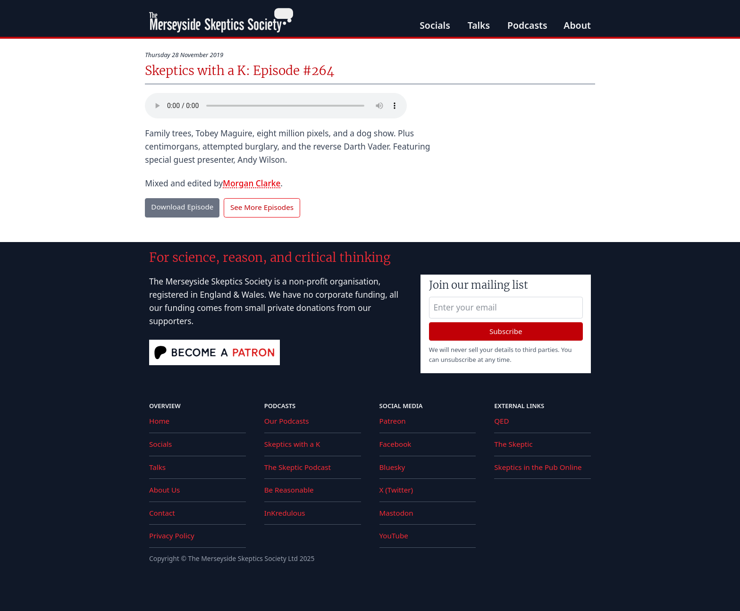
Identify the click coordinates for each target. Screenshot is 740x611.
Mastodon (396, 513)
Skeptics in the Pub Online (537, 467)
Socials (435, 25)
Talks (479, 25)
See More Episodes (262, 207)
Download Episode (182, 206)
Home (159, 421)
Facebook (395, 444)
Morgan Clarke (251, 183)
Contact (162, 513)
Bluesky (392, 467)
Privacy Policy (171, 535)
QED (501, 421)
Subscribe (505, 331)
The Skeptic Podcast (297, 467)
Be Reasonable (289, 489)
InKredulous (284, 513)
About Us (164, 489)
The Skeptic (513, 444)
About (577, 25)
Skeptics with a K (292, 444)
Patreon (392, 421)
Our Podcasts (286, 421)
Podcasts (527, 25)
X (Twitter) (396, 489)
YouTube (393, 535)
